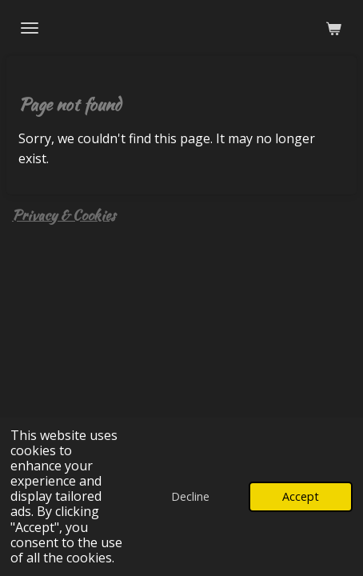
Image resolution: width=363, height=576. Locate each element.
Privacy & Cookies (63, 215)
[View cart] (333, 28)
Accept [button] (300, 496)
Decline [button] (190, 496)
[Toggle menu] (29, 28)
